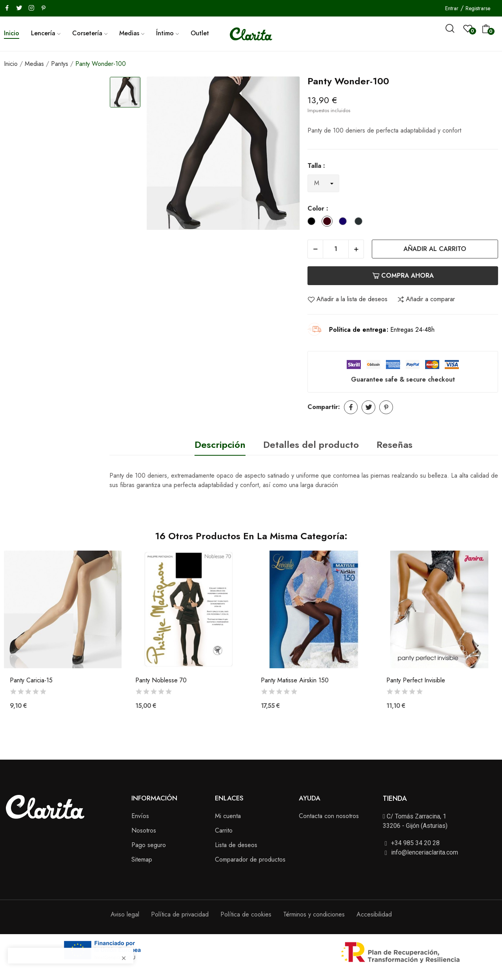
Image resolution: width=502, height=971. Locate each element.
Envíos (140, 815)
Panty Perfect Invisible (415, 680)
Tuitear (368, 407)
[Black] (313, 222)
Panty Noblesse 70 (161, 680)
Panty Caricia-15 (31, 680)
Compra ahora (403, 275)
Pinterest (386, 407)
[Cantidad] (335, 249)
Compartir (351, 407)
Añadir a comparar (426, 299)
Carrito (224, 830)
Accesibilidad (374, 914)
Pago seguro (148, 844)
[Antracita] (360, 222)
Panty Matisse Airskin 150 (295, 680)
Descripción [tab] (220, 444)
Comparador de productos (250, 859)
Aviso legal (125, 914)
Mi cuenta (228, 815)
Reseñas (394, 444)
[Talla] (323, 183)
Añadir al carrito (435, 248)
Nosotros (143, 830)
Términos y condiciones (314, 914)
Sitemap (141, 859)
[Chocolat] (329, 222)
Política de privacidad (180, 914)
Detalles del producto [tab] (311, 444)
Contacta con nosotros (329, 815)
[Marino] (345, 222)
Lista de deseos (236, 844)
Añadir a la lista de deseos (347, 299)
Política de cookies (245, 914)
